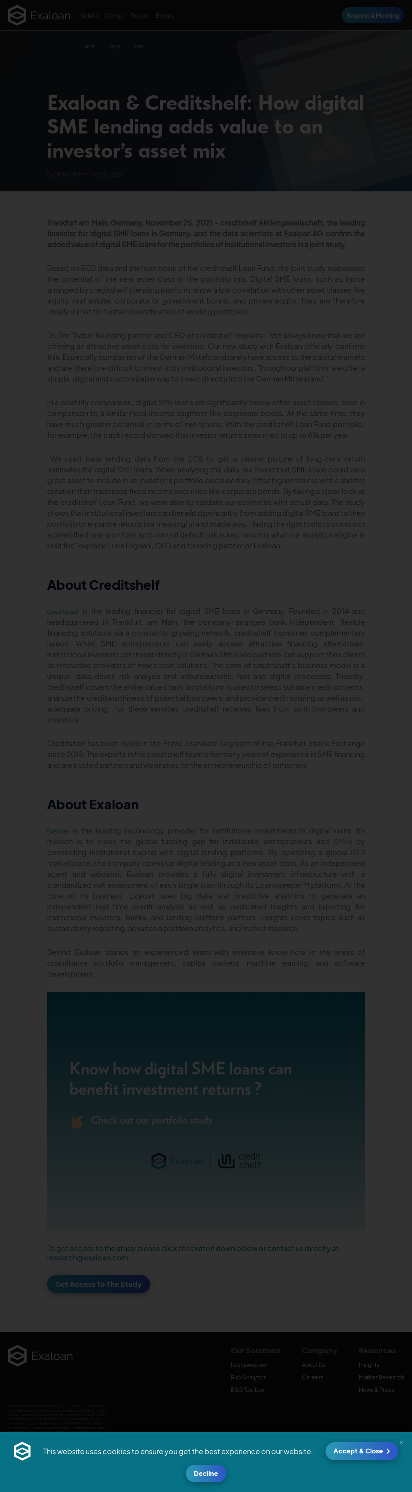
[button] (401, 1441)
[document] (206, 746)
